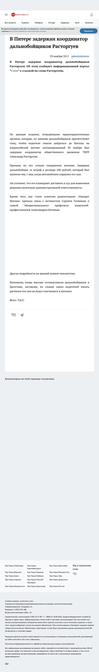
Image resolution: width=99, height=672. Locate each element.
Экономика (90, 22)
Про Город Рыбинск (35, 576)
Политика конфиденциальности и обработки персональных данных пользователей (39, 644)
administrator (80, 56)
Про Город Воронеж (13, 572)
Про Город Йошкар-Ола (59, 572)
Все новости (10, 22)
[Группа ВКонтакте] (74, 574)
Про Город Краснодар (36, 586)
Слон (14, 70)
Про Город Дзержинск (58, 579)
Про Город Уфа (55, 576)
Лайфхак (39, 22)
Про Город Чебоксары (14, 566)
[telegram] (23, 315)
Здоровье (65, 22)
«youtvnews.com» (26, 601)
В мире (52, 22)
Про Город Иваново (35, 572)
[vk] (13, 315)
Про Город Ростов (56, 586)
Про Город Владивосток (15, 586)
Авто (77, 22)
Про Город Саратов (13, 579)
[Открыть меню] (6, 15)
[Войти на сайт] (92, 15)
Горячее (25, 22)
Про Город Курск (12, 576)
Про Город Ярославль (58, 566)
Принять (88, 31)
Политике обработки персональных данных (28, 31)
